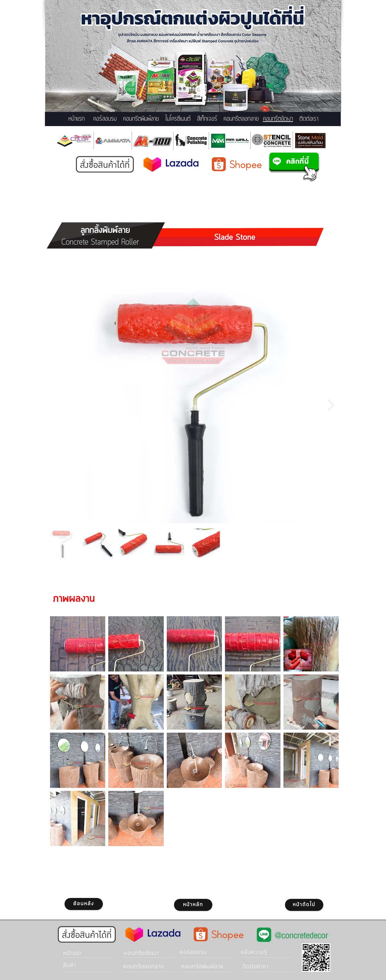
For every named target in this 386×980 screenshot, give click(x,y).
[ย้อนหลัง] (84, 904)
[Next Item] (330, 405)
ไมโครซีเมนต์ (178, 118)
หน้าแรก (76, 118)
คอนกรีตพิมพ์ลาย (141, 118)
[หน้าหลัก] (193, 905)
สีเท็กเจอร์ (207, 118)
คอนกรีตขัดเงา (278, 118)
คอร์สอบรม (105, 118)
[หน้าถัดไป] (304, 905)
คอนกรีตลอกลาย (241, 118)
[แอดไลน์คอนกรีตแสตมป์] (294, 167)
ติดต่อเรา (308, 118)
